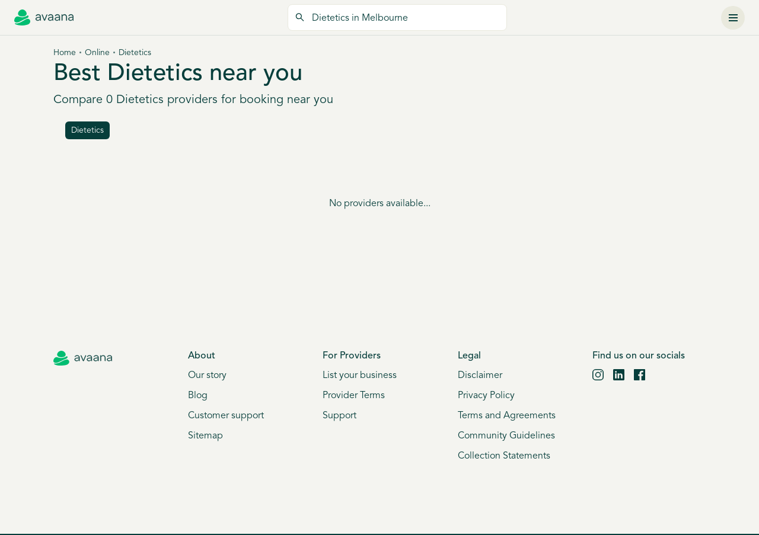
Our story (207, 375)
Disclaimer (480, 375)
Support (339, 416)
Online (97, 53)
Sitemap (205, 436)
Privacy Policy (486, 396)
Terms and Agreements (507, 416)
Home (64, 53)
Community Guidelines (506, 436)
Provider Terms (354, 396)
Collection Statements (504, 456)
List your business (360, 375)
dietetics (87, 130)
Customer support (226, 416)
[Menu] (733, 18)
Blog (198, 396)
